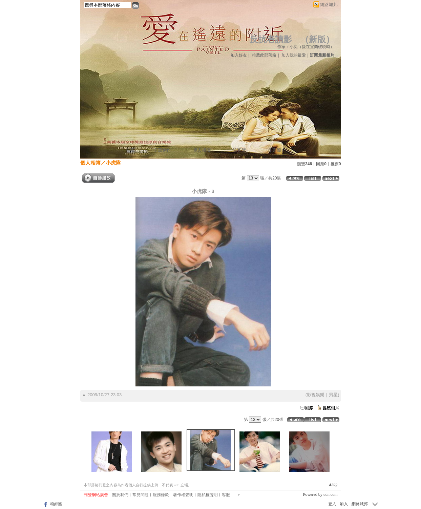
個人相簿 (202, 150)
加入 (344, 504)
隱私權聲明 (207, 494)
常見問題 (140, 494)
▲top (332, 484)
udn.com (330, 494)
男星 (333, 394)
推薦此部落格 (264, 55)
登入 (332, 504)
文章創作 (162, 150)
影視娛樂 (315, 394)
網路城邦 (329, 4)
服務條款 (161, 494)
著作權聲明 (183, 494)
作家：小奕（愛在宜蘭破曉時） (305, 46)
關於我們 (120, 494)
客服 (226, 494)
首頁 (130, 150)
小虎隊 (113, 163)
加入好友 (239, 55)
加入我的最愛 (293, 55)
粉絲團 (56, 504)
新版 (317, 39)
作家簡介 (277, 150)
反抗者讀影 (271, 39)
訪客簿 (239, 150)
